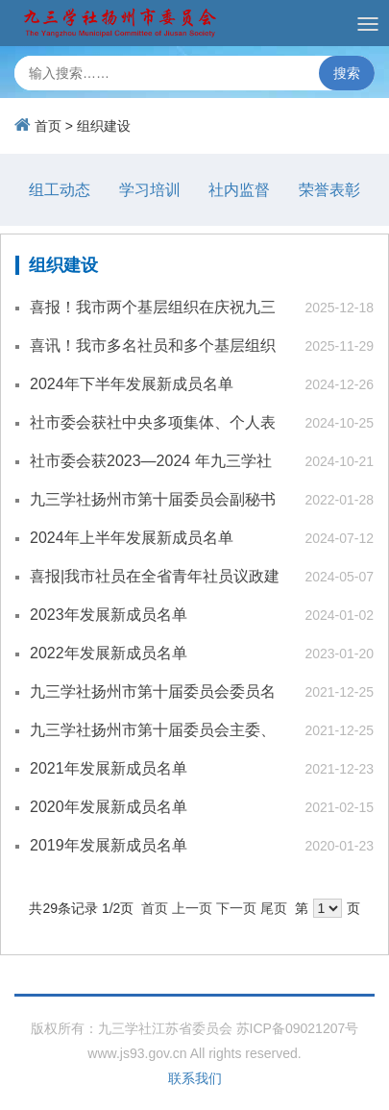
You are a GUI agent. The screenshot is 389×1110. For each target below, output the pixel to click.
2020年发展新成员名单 (108, 807)
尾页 (273, 908)
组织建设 (104, 126)
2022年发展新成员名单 (108, 653)
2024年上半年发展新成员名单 (131, 538)
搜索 (346, 73)
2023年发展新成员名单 (108, 614)
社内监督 (239, 190)
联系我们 (195, 1078)
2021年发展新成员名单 (108, 768)
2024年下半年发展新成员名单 (131, 384)
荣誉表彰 (329, 190)
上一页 (192, 908)
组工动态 (59, 190)
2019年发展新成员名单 (108, 845)
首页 (48, 126)
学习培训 (150, 190)
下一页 (236, 908)
